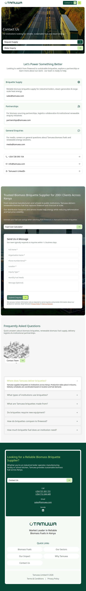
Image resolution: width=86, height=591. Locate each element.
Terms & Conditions (35, 578)
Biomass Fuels (24, 549)
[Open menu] (79, 2)
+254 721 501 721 (43, 491)
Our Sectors (61, 549)
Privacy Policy (35, 304)
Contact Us (24, 563)
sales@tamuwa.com (43, 502)
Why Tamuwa (61, 556)
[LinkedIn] (43, 510)
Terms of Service (47, 304)
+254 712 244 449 (43, 494)
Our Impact (24, 556)
